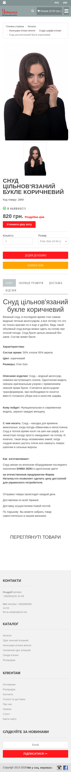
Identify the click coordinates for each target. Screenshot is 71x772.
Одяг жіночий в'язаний (15, 640)
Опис (9, 283)
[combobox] (53, 241)
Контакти (8, 694)
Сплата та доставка (14, 699)
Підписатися (35, 753)
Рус (57, 3)
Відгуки (11, 290)
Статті (6, 714)
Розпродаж (9, 660)
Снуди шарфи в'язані (50, 30)
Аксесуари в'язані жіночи (22, 30)
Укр (65, 3)
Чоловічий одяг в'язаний (17, 650)
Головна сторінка (15, 26)
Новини (7, 709)
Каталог (32, 26)
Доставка (56, 283)
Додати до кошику (35, 255)
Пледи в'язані (10, 655)
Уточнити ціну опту (19, 224)
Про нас (7, 704)
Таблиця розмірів (31, 283)
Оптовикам (9, 684)
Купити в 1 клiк (36, 265)
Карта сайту (9, 719)
